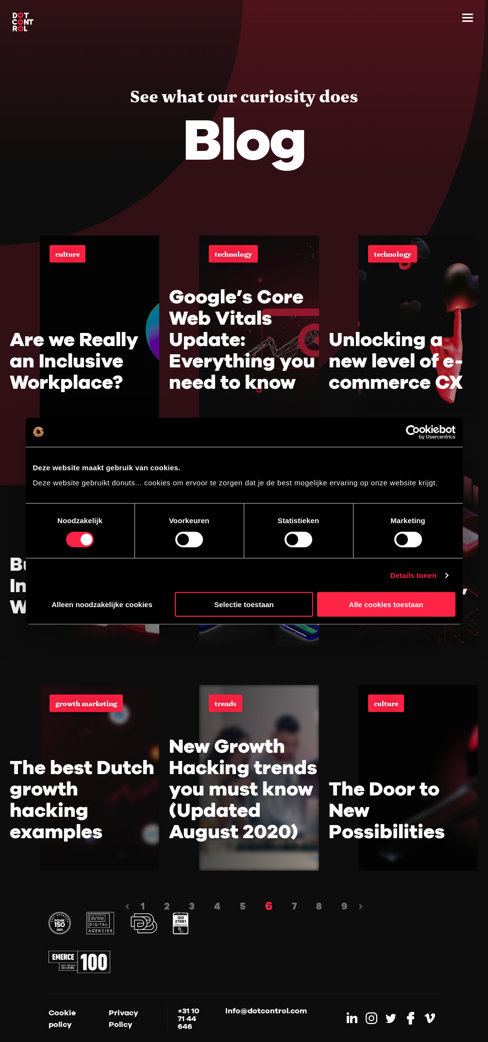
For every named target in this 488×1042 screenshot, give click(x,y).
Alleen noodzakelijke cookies (101, 604)
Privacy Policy (123, 1018)
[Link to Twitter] (391, 1018)
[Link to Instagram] (371, 1018)
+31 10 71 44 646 (189, 1018)
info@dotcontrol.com (266, 1011)
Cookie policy (62, 1018)
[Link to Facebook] (410, 1018)
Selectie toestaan (244, 604)
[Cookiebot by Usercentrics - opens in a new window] (412, 432)
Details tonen (413, 575)
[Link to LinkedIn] (352, 1018)
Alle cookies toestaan (386, 604)
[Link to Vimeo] (429, 1018)
